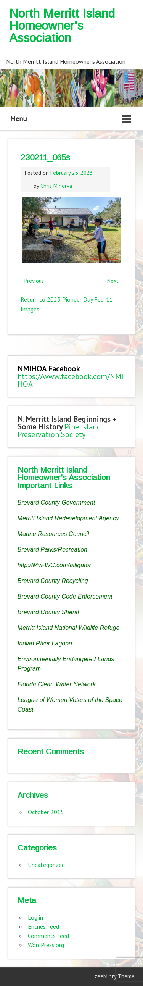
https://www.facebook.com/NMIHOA (71, 380)
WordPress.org (46, 945)
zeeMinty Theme (115, 976)
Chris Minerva (56, 185)
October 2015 (46, 812)
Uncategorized (46, 864)
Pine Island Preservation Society (59, 430)
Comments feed (48, 935)
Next (113, 280)
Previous (34, 280)
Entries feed (43, 926)
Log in (35, 917)
